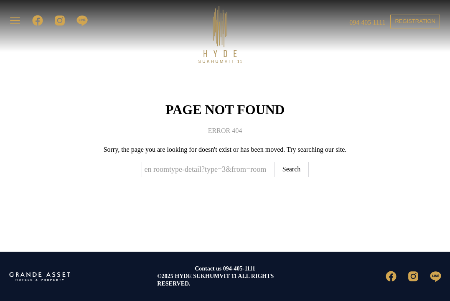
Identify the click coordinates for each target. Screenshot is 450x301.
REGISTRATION (415, 21)
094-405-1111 (239, 268)
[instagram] (56, 20)
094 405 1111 (367, 22)
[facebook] (34, 20)
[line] (78, 20)
